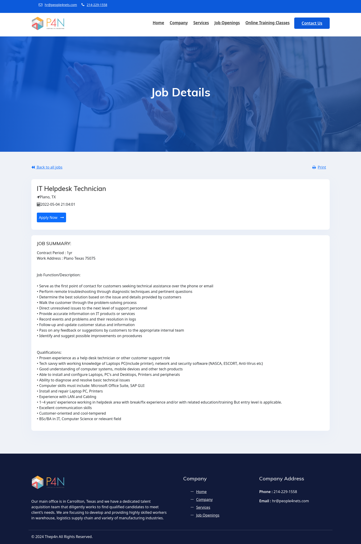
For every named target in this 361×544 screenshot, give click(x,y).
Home (158, 22)
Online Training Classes (267, 22)
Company (179, 22)
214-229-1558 (94, 5)
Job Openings (227, 22)
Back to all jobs (46, 167)
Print (319, 167)
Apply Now (51, 217)
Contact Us (312, 23)
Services (201, 22)
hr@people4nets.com (58, 5)
